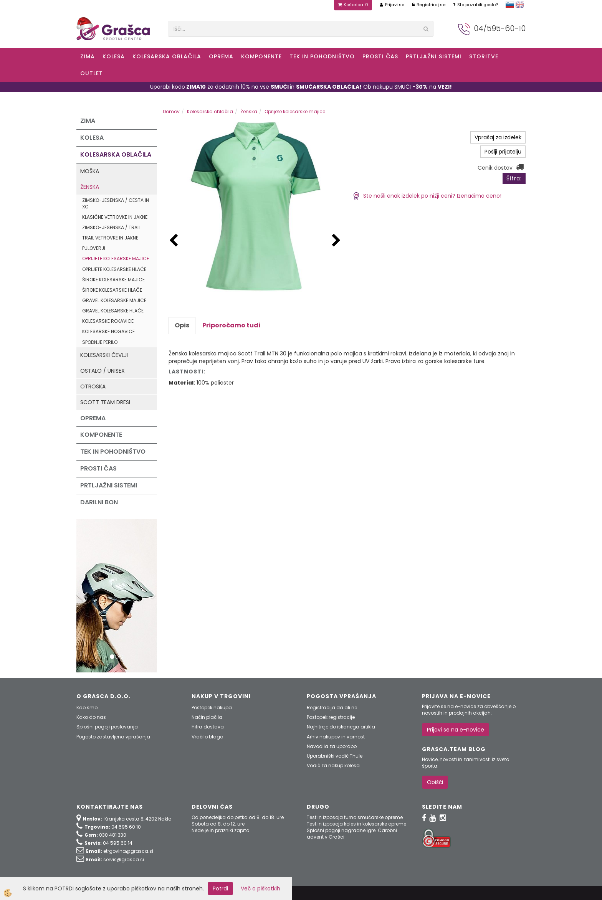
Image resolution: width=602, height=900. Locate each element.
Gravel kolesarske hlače (113, 310)
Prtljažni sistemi (433, 56)
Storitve (483, 56)
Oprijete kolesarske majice (115, 258)
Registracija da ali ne (332, 707)
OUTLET (91, 73)
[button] (336, 240)
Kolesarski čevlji (104, 355)
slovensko (510, 5)
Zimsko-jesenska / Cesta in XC (115, 203)
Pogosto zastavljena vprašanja (113, 736)
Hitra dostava (208, 726)
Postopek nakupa (212, 707)
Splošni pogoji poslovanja (107, 726)
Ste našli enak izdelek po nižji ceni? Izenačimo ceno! (427, 196)
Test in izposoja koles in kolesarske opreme (356, 824)
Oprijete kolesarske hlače (114, 269)
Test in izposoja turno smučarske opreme (355, 817)
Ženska (89, 187)
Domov (171, 111)
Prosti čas (380, 56)
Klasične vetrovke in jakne (114, 217)
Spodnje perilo (99, 342)
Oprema (221, 56)
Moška (89, 171)
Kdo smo (87, 707)
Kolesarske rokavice (108, 321)
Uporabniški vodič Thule (334, 756)
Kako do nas (91, 717)
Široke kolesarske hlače (112, 290)
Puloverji (93, 248)
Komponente (261, 56)
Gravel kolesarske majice (114, 300)
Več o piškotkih (260, 888)
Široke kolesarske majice (113, 279)
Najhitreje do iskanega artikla (341, 726)
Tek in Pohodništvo (322, 56)
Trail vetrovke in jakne (110, 237)
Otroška (93, 386)
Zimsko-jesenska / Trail (111, 227)
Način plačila (207, 717)
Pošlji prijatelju (503, 151)
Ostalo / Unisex (102, 371)
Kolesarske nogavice (108, 331)
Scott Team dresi (105, 402)
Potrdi (220, 888)
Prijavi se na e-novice (455, 729)
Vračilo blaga (207, 736)
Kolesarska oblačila (166, 56)
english (520, 5)
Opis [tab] (182, 325)
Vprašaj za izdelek (498, 137)
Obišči (435, 782)
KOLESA (114, 56)
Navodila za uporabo (332, 746)
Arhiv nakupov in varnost (336, 736)
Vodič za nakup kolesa (333, 765)
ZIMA (87, 56)
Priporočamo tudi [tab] (231, 325)
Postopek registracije (331, 717)
